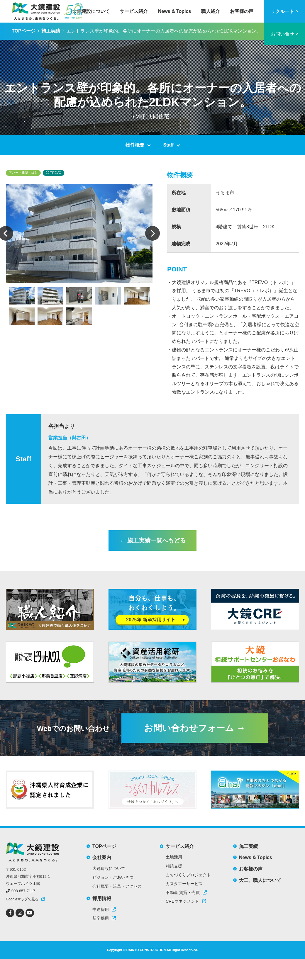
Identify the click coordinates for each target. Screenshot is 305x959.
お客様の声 (241, 11)
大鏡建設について (91, 11)
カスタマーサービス (184, 883)
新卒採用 (104, 918)
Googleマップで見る (22, 899)
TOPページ (23, 30)
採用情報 (101, 898)
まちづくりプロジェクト (188, 875)
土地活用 (174, 857)
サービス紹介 (134, 11)
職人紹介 (210, 11)
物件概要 (135, 144)
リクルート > (284, 11)
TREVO (53, 172)
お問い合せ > (284, 33)
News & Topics (174, 11)
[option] (79, 233)
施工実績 (50, 30)
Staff (168, 144)
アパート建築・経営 (23, 172)
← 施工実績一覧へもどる (152, 540)
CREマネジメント (186, 901)
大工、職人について (260, 880)
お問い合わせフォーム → (194, 728)
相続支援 (174, 866)
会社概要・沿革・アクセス (117, 886)
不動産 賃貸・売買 (186, 892)
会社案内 (101, 857)
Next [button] (152, 233)
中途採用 (104, 909)
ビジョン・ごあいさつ (112, 877)
